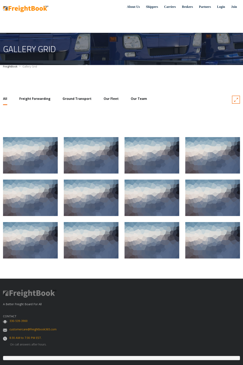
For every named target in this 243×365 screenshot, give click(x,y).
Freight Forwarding (34, 98)
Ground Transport (77, 98)
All (5, 98)
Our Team (139, 98)
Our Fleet (111, 98)
